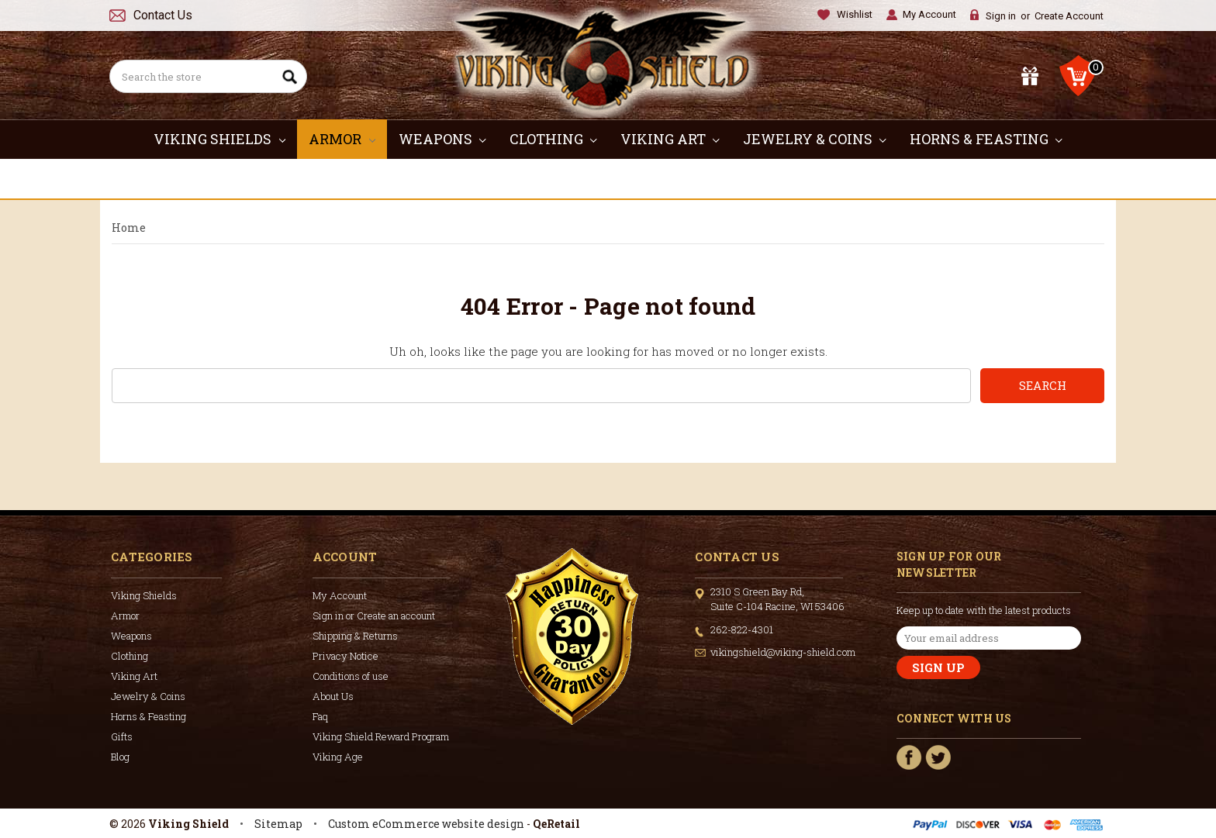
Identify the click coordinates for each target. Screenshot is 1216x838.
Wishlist (854, 14)
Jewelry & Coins (814, 138)
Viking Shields (219, 138)
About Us (333, 696)
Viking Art (670, 138)
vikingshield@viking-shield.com (782, 652)
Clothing (553, 138)
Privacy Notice (345, 656)
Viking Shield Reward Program (381, 736)
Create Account (1069, 16)
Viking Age (338, 757)
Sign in (1001, 16)
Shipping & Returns (355, 636)
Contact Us (162, 15)
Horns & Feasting (986, 138)
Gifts (608, 178)
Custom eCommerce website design (426, 823)
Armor (342, 138)
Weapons (442, 138)
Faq (320, 716)
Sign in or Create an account (374, 615)
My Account (929, 14)
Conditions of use (351, 676)
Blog (120, 757)
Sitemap (278, 823)
